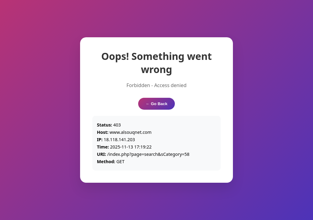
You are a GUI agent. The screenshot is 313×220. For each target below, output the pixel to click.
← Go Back (156, 103)
